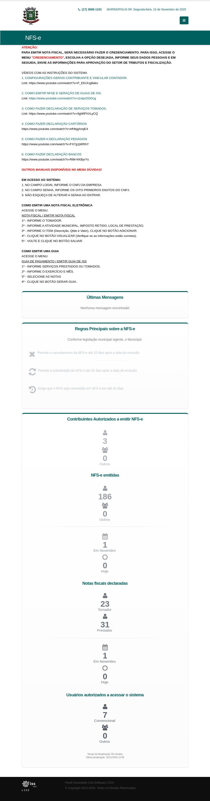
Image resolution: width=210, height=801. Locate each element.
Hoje (104, 573)
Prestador (104, 632)
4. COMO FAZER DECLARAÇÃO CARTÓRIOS (54, 124)
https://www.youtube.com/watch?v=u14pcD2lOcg (62, 98)
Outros (104, 466)
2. (23, 93)
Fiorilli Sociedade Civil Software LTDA (89, 782)
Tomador (104, 611)
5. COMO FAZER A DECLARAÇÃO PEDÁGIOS (54, 139)
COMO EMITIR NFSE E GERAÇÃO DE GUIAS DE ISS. (63, 93)
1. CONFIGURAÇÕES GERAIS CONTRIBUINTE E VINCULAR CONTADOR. (75, 78)
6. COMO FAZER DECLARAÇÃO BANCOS (51, 154)
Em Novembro (105, 663)
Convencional (104, 722)
